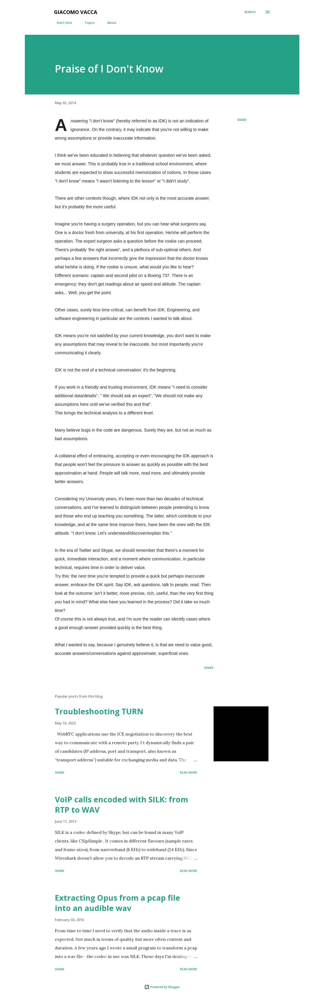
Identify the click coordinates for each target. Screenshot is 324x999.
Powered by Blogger (162, 987)
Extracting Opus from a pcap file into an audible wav (117, 903)
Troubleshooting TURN (99, 711)
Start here (61, 23)
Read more (188, 772)
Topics (87, 23)
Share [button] (242, 120)
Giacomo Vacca (75, 11)
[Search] (250, 12)
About (109, 23)
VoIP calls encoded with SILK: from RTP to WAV (121, 804)
